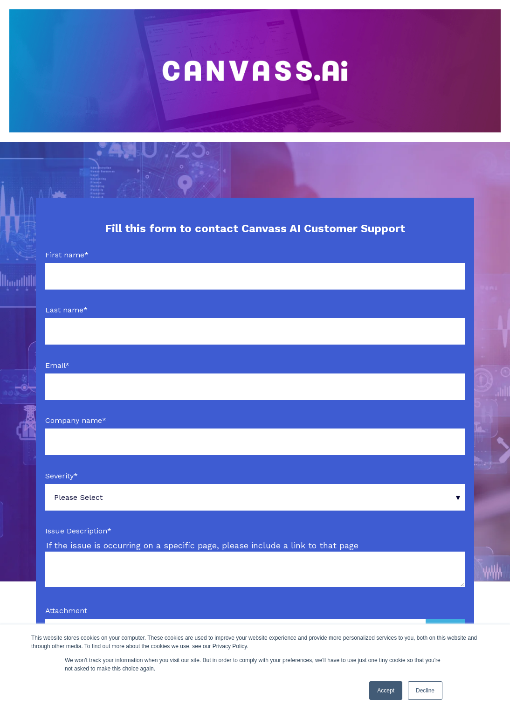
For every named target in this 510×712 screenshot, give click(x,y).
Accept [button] (385, 690)
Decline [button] (425, 690)
